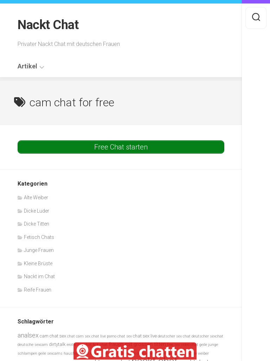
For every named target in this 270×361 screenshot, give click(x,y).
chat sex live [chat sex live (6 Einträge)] (145, 336)
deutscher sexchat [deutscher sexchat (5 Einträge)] (207, 336)
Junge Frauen (39, 250)
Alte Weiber (36, 197)
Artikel (27, 66)
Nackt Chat (48, 25)
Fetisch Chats (39, 237)
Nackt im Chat (39, 276)
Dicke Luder (36, 211)
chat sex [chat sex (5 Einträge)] (124, 336)
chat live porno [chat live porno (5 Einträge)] (103, 336)
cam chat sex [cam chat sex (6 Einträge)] (53, 336)
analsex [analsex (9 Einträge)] (28, 335)
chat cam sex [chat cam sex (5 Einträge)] (78, 336)
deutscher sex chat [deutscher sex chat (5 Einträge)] (174, 336)
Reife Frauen (37, 290)
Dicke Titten (36, 224)
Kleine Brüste (38, 263)
